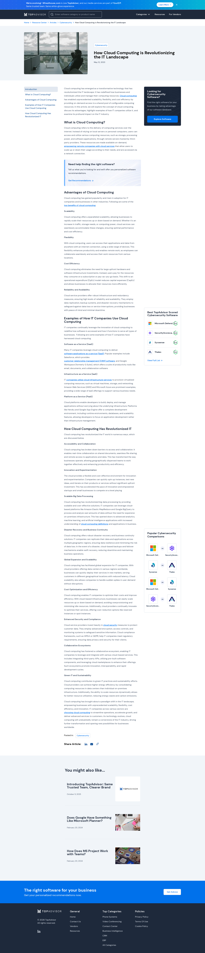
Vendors (74, 926)
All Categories (109, 945)
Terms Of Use (141, 921)
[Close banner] (176, 4)
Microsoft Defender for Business (171, 323)
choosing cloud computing (77, 712)
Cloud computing (128, 95)
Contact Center (110, 926)
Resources (75, 931)
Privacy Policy (141, 916)
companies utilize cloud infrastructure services (89, 379)
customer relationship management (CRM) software (89, 361)
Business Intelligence (112, 931)
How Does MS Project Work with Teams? (87, 852)
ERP (104, 940)
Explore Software (162, 119)
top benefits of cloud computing (80, 205)
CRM (104, 935)
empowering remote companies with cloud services (89, 146)
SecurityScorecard (164, 333)
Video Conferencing (112, 921)
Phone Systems (109, 916)
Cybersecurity (101, 45)
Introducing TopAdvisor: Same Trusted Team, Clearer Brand (90, 785)
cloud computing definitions (94, 524)
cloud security (110, 625)
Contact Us (75, 921)
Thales (158, 352)
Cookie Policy (141, 926)
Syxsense (159, 342)
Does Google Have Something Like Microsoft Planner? (89, 819)
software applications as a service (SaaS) (84, 353)
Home (73, 916)
